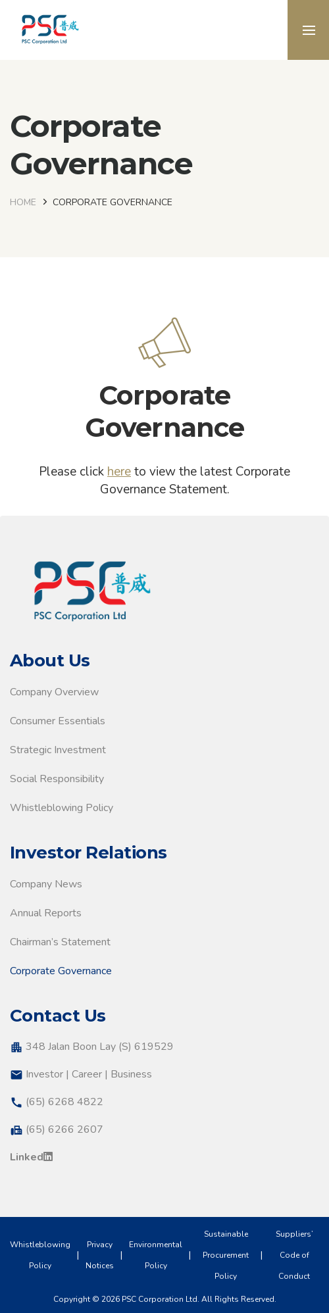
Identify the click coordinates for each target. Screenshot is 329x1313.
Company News (46, 884)
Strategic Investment (58, 750)
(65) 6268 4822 (64, 1102)
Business (131, 1074)
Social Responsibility (57, 779)
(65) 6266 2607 (64, 1129)
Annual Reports (46, 913)
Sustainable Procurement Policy (226, 1255)
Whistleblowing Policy (61, 808)
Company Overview (54, 692)
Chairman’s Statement (60, 942)
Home (23, 202)
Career (87, 1074)
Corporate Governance (61, 971)
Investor (44, 1074)
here (119, 471)
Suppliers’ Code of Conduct (294, 1255)
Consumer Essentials (57, 721)
